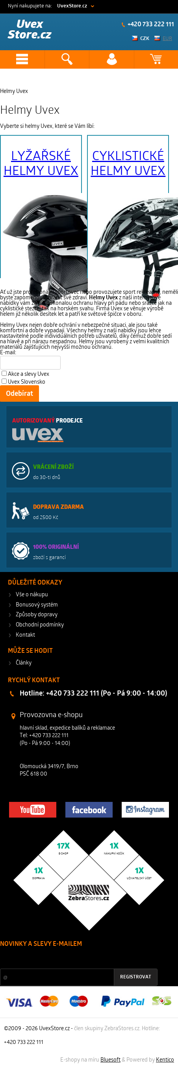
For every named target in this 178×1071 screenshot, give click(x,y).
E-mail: (8, 353)
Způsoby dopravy (36, 615)
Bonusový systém (37, 605)
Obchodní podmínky (40, 625)
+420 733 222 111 (150, 25)
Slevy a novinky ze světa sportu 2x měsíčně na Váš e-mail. (67, 959)
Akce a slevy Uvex (28, 374)
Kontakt (25, 635)
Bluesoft (110, 1060)
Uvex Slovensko (26, 382)
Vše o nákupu (32, 595)
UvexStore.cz (72, 6)
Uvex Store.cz (30, 30)
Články (24, 663)
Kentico (165, 1060)
